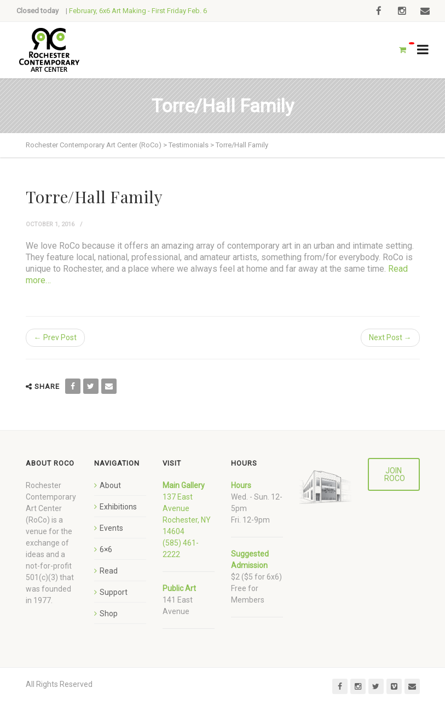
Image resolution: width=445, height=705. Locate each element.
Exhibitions (118, 506)
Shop (109, 613)
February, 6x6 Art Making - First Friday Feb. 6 (138, 11)
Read (109, 570)
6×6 (106, 549)
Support (114, 592)
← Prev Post (55, 337)
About (110, 485)
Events (111, 528)
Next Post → (390, 337)
